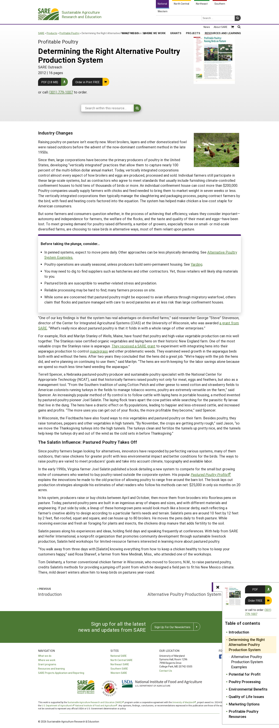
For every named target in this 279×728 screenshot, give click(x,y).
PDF (255, 589)
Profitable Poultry (69, 33)
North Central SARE (121, 660)
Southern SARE (119, 668)
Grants (175, 19)
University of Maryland (183, 702)
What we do (44, 655)
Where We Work (154, 19)
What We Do (130, 19)
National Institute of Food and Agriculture (95, 705)
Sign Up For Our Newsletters (172, 627)
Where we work (46, 660)
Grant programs (47, 664)
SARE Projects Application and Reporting (61, 673)
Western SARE (118, 673)
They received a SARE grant (133, 346)
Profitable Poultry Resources (243, 714)
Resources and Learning (223, 19)
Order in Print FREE (87, 82)
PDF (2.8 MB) (49, 82)
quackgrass (99, 351)
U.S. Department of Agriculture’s (57, 705)
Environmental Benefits (248, 689)
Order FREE (255, 600)
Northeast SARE (119, 664)
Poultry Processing (244, 681)
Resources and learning (51, 668)
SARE (41, 33)
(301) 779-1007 (61, 92)
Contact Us (165, 670)
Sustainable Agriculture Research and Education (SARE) (94, 702)
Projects (193, 19)
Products (52, 33)
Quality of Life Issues (246, 696)
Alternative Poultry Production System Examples (247, 661)
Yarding (196, 264)
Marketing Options (244, 704)
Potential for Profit (244, 674)
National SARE (118, 655)
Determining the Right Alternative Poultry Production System (247, 644)
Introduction (239, 632)
